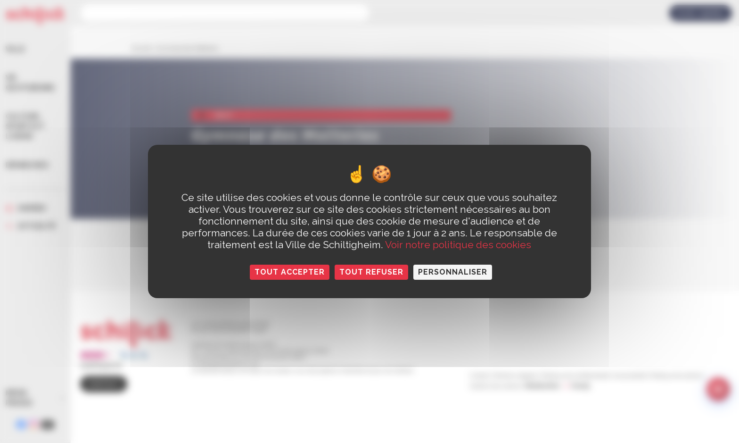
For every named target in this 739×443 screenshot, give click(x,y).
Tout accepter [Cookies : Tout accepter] (290, 271)
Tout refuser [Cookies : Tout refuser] (371, 271)
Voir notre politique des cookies (458, 245)
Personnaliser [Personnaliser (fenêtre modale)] (452, 271)
